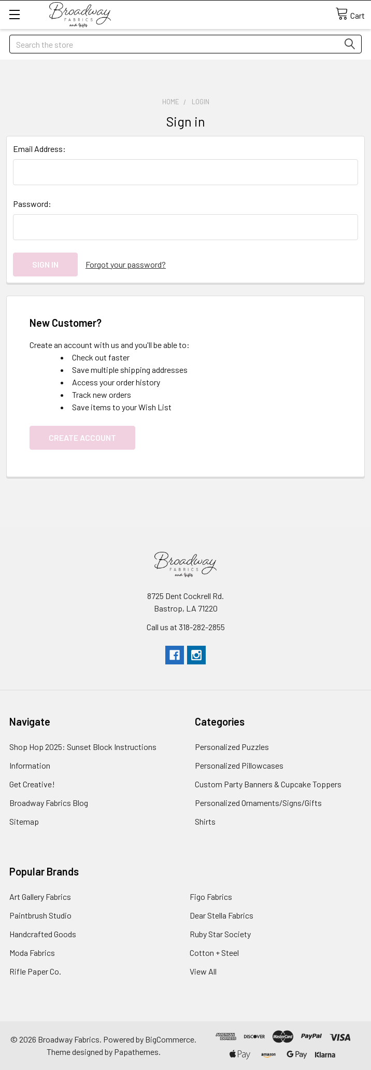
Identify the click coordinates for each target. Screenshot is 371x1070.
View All (203, 971)
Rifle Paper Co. (35, 971)
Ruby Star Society (220, 934)
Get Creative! (32, 784)
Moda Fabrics (32, 952)
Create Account (82, 437)
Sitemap (24, 821)
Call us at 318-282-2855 (186, 627)
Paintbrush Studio (40, 915)
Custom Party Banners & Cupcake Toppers (268, 784)
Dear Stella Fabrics (221, 915)
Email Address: (39, 149)
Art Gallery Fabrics (40, 896)
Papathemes (136, 1052)
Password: (32, 204)
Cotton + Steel (214, 952)
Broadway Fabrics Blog (48, 803)
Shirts (205, 821)
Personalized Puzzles (232, 747)
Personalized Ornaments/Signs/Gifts (258, 803)
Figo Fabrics (211, 896)
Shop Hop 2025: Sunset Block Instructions (82, 747)
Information (29, 765)
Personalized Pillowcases (239, 765)
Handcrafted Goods (42, 934)
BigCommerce (169, 1039)
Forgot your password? (125, 264)
